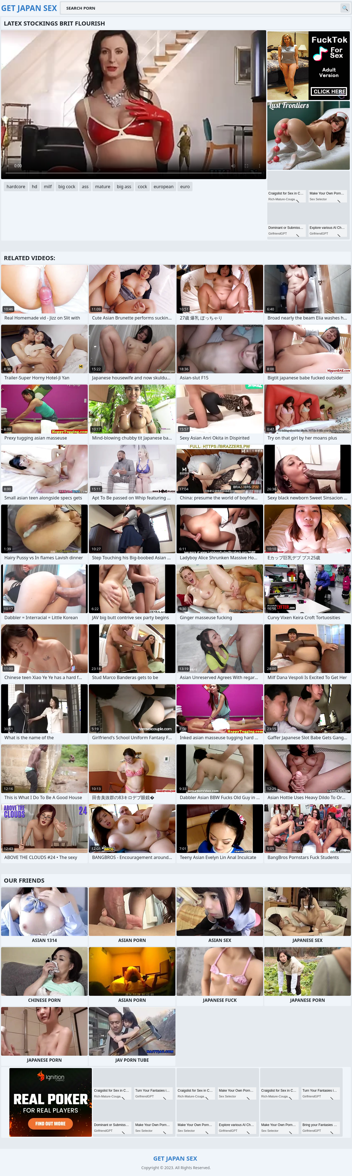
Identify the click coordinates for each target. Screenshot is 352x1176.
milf (48, 187)
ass (85, 187)
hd (34, 187)
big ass (124, 187)
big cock (66, 187)
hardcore (16, 187)
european (164, 187)
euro (185, 187)
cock (142, 187)
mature (102, 187)
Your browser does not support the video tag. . (133, 104)
